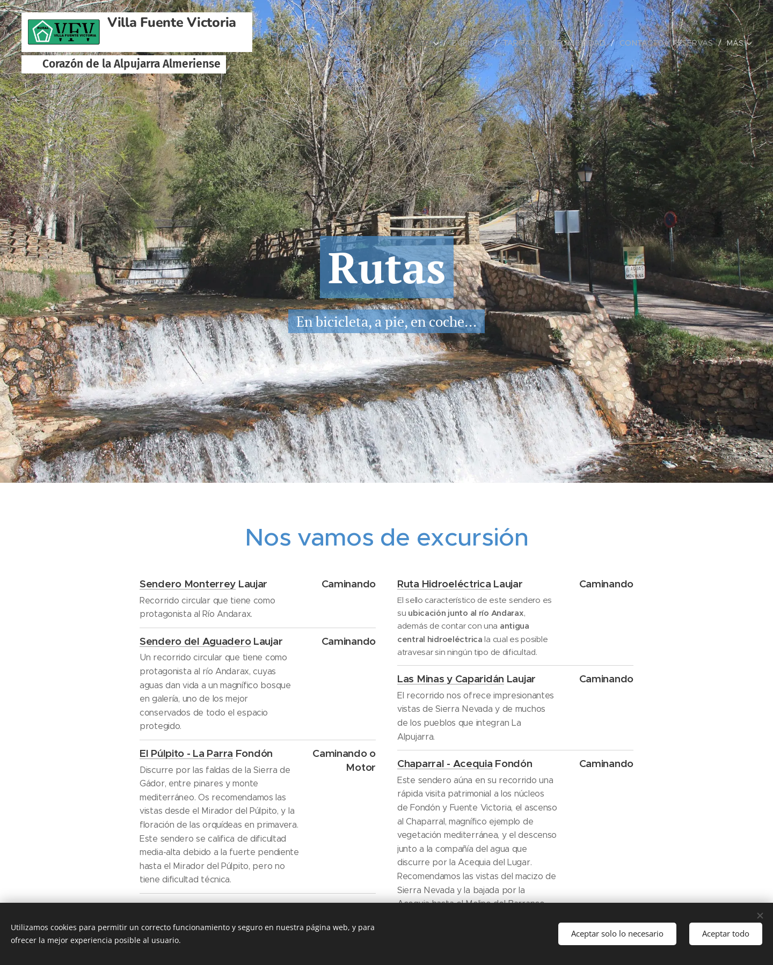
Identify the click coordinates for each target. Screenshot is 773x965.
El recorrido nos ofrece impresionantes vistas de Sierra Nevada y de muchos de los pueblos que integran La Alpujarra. (475, 715)
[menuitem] (296, 43)
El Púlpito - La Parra (186, 752)
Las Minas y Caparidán (450, 678)
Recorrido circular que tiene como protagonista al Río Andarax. (207, 607)
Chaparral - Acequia (445, 763)
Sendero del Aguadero (195, 640)
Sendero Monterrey (188, 583)
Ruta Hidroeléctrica (444, 583)
